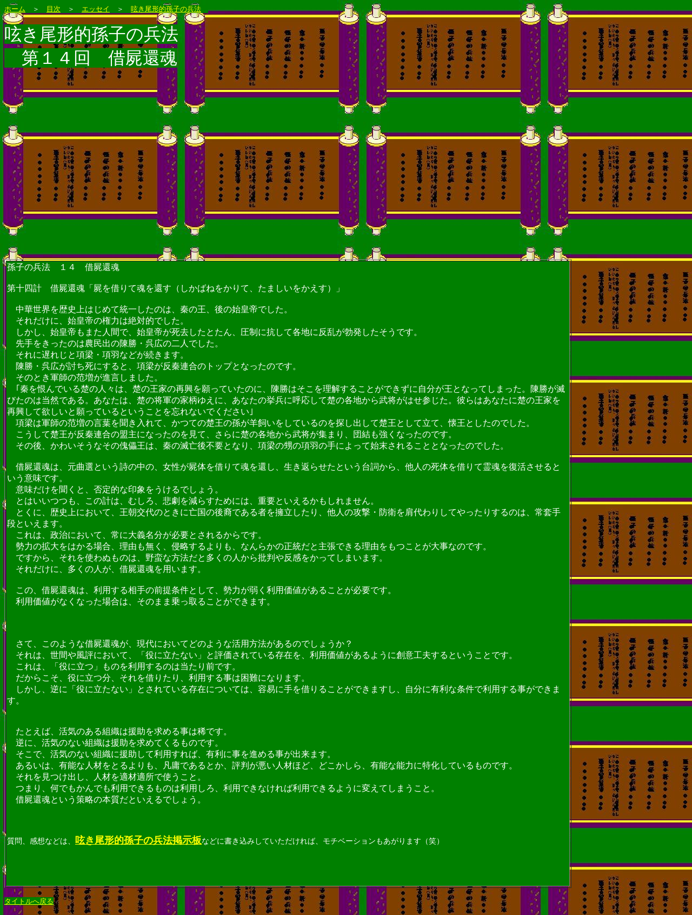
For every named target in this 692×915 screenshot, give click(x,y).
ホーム (14, 9)
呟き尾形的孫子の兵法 (166, 9)
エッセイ (96, 9)
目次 (53, 9)
